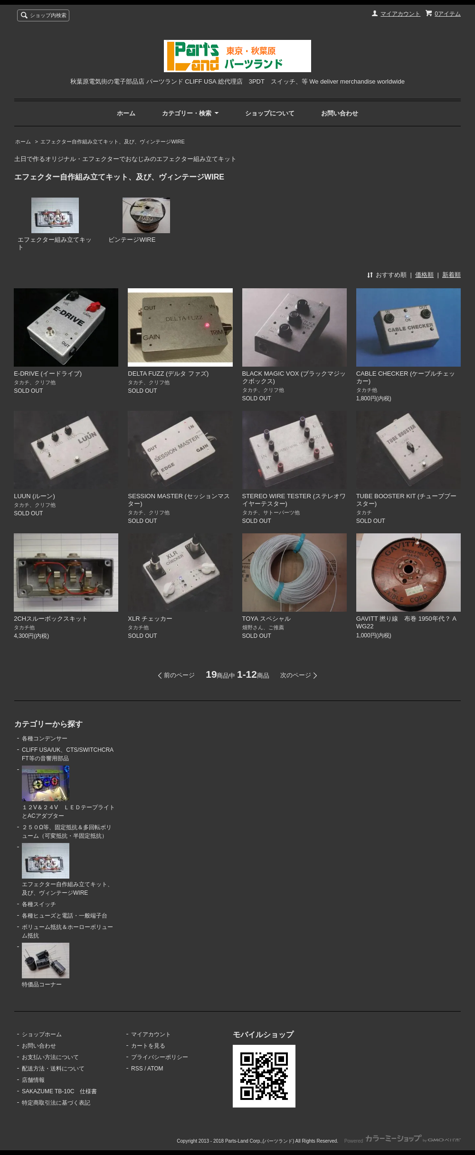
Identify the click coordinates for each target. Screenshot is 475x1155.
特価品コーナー (45, 965)
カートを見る (148, 1045)
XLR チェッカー (150, 618)
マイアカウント (400, 13)
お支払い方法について (50, 1057)
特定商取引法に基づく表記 (56, 1102)
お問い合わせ (339, 113)
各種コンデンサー (44, 738)
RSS (137, 1068)
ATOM (155, 1068)
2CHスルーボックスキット (51, 618)
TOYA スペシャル (269, 618)
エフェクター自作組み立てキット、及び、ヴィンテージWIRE (112, 141)
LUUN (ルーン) (34, 496)
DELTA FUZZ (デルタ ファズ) (168, 373)
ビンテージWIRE (139, 221)
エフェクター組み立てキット (55, 224)
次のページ (295, 675)
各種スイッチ (39, 904)
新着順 (451, 274)
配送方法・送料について (53, 1068)
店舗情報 (33, 1080)
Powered (402, 1141)
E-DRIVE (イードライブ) (48, 373)
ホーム (126, 113)
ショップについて (269, 113)
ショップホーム (42, 1034)
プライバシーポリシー (159, 1057)
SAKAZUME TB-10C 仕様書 (59, 1091)
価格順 (424, 274)
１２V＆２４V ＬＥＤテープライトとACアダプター (68, 792)
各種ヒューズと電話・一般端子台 (64, 915)
